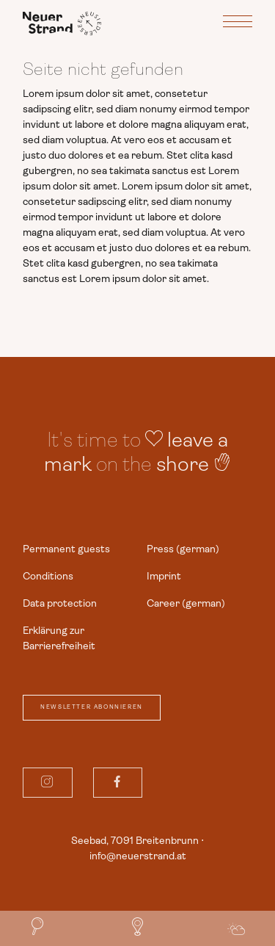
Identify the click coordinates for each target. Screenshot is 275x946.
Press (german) (183, 549)
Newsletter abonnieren (92, 708)
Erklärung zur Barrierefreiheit (59, 637)
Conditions (48, 576)
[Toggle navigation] (237, 23)
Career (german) (186, 603)
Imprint (164, 576)
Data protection (60, 603)
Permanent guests (66, 549)
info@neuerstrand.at (137, 856)
